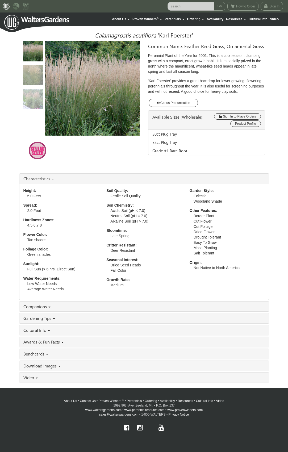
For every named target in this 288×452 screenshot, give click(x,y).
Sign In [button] (271, 6)
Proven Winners (111, 401)
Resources (185, 401)
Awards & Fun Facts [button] (43, 342)
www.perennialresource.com (144, 410)
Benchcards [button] (35, 354)
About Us (70, 401)
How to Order (243, 6)
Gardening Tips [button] (39, 318)
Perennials (134, 401)
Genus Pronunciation (173, 103)
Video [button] (30, 377)
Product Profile (245, 123)
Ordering (151, 401)
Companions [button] (37, 306)
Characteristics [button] (38, 178)
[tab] (144, 179)
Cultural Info (258, 19)
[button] (121, 19)
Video (220, 401)
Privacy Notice (179, 414)
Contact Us (87, 401)
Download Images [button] (41, 366)
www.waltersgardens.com (103, 410)
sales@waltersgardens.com (119, 414)
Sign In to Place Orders (237, 116)
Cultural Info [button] (36, 330)
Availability (215, 19)
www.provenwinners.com (185, 410)
